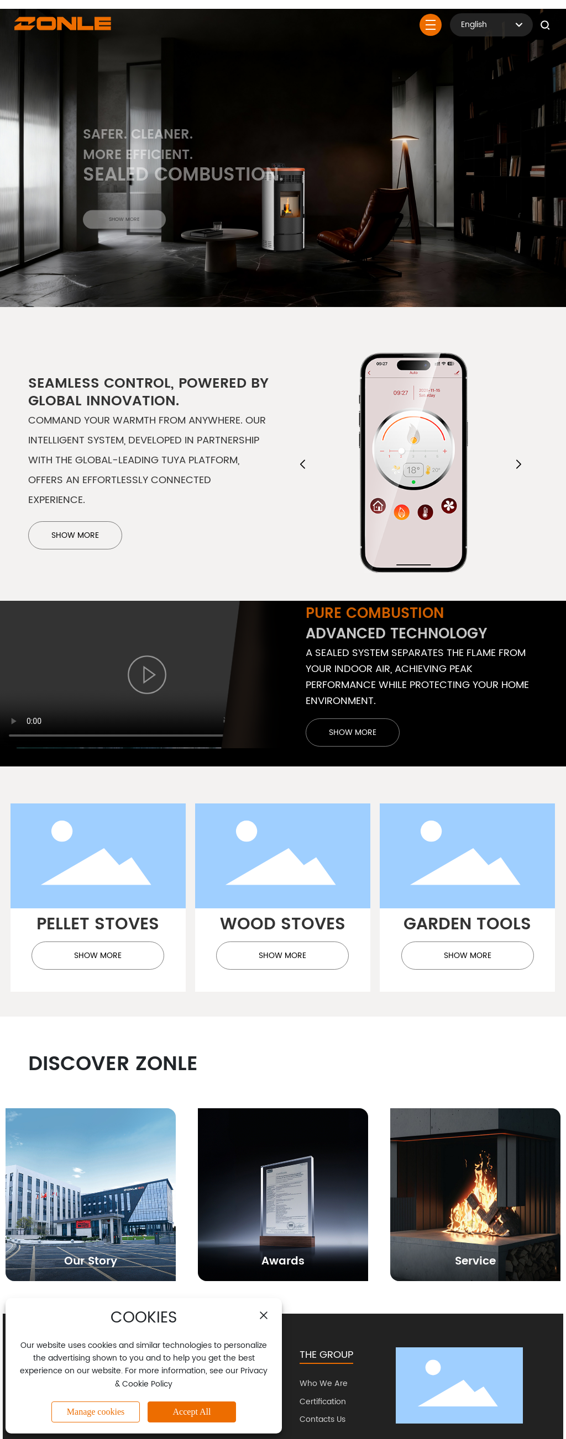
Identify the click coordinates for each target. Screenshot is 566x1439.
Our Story (90, 1261)
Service (475, 1261)
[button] (302, 464)
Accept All (192, 1411)
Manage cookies (95, 1411)
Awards (283, 1261)
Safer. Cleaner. (138, 141)
